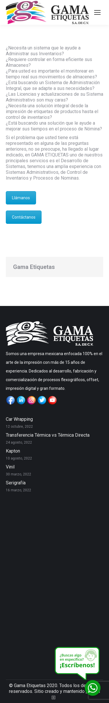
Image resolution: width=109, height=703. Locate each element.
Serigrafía (16, 483)
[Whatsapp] (93, 688)
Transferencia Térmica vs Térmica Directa (48, 435)
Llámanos (21, 197)
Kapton (13, 451)
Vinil (10, 467)
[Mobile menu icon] (97, 12)
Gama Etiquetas (34, 266)
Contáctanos (23, 217)
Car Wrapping (19, 419)
